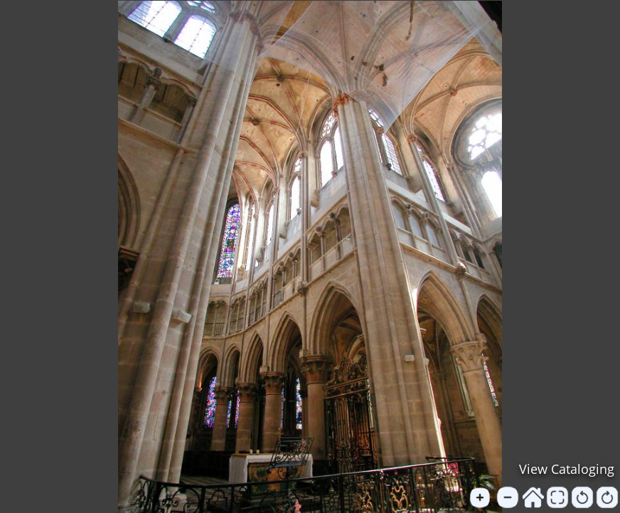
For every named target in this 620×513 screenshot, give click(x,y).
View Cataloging (566, 468)
